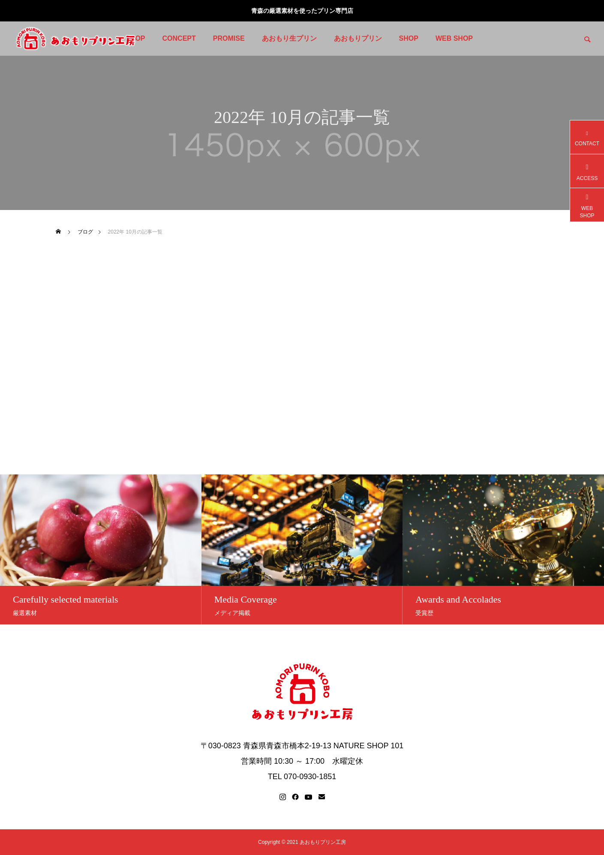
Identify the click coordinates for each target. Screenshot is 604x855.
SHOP (408, 38)
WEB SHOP (454, 38)
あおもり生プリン (289, 38)
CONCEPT (179, 38)
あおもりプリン (358, 38)
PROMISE (229, 38)
